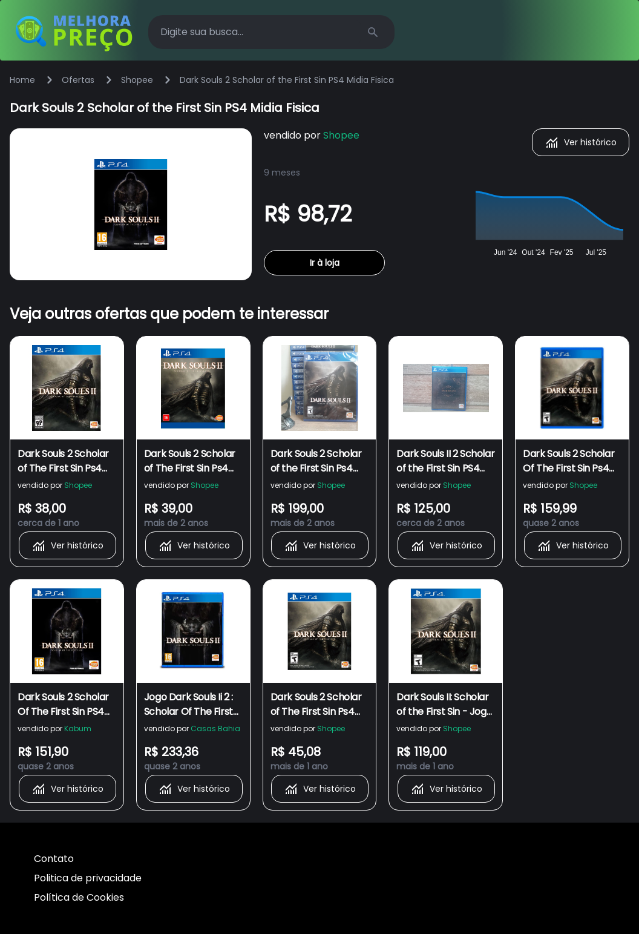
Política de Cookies (79, 897)
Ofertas (78, 80)
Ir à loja (324, 263)
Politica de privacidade (88, 878)
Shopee (137, 80)
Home (22, 80)
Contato (54, 859)
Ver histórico (581, 142)
